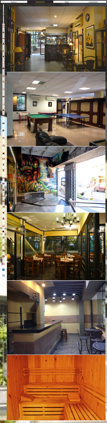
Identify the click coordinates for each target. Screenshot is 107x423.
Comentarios (93, 2)
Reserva (14, 2)
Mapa (67, 2)
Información (40, 2)
